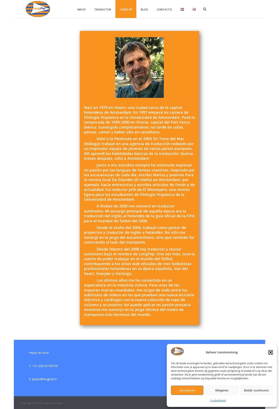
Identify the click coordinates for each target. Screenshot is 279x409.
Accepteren (187, 390)
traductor (102, 9)
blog (144, 9)
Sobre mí (126, 9)
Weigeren (222, 390)
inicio (81, 9)
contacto (164, 9)
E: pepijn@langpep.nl (43, 379)
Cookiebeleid (218, 400)
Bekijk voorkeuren (256, 390)
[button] (271, 352)
